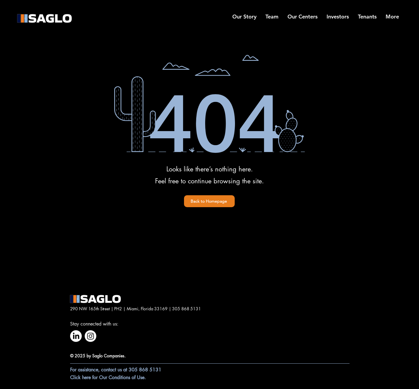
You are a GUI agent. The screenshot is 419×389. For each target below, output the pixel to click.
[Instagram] (90, 336)
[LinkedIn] (76, 336)
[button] (302, 16)
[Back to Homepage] (209, 201)
